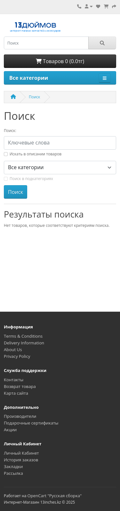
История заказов (21, 460)
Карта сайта (16, 393)
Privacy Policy (17, 356)
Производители (20, 416)
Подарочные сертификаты (31, 423)
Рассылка (13, 473)
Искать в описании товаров (35, 154)
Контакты (13, 380)
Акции (10, 430)
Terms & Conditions (23, 336)
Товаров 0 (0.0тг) (60, 61)
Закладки (13, 466)
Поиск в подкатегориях (31, 178)
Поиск (34, 97)
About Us (13, 349)
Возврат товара (20, 386)
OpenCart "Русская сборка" (54, 496)
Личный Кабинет (21, 453)
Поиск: (10, 130)
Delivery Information (24, 343)
